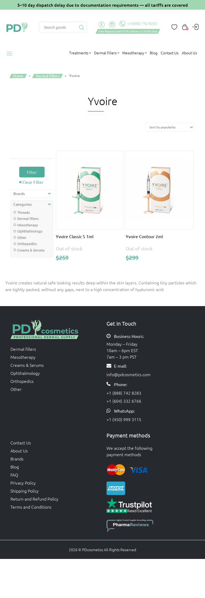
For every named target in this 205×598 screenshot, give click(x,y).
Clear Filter (33, 182)
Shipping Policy (24, 491)
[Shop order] (170, 127)
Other (21, 237)
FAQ (14, 475)
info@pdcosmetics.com (129, 374)
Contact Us (170, 52)
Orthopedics (27, 243)
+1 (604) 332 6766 (124, 401)
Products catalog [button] (11, 53)
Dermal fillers (28, 218)
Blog (153, 52)
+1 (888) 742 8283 (124, 393)
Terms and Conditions (31, 507)
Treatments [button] (78, 52)
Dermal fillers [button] (105, 52)
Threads (23, 212)
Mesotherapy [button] (133, 52)
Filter (32, 172)
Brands (16, 459)
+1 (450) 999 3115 (124, 419)
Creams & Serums (31, 250)
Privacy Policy (23, 483)
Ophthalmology (29, 231)
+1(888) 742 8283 (138, 24)
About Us (189, 52)
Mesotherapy (27, 225)
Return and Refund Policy (34, 499)
